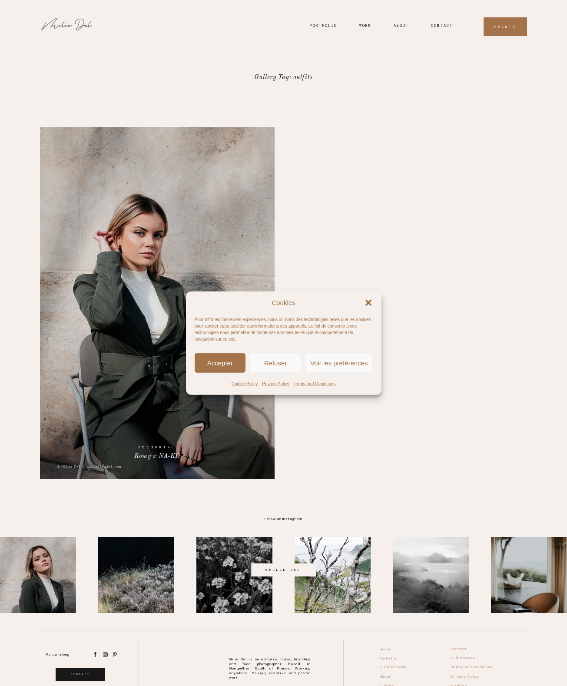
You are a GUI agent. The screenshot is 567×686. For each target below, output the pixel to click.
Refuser (275, 362)
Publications (463, 658)
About (401, 25)
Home (385, 649)
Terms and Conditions (315, 383)
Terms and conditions (472, 667)
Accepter (220, 362)
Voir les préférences (339, 362)
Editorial (157, 447)
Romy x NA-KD (157, 302)
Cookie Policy (245, 383)
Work (365, 25)
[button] (368, 302)
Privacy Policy (275, 383)
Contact (441, 25)
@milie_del (283, 569)
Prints (505, 27)
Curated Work (393, 667)
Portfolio (323, 25)
